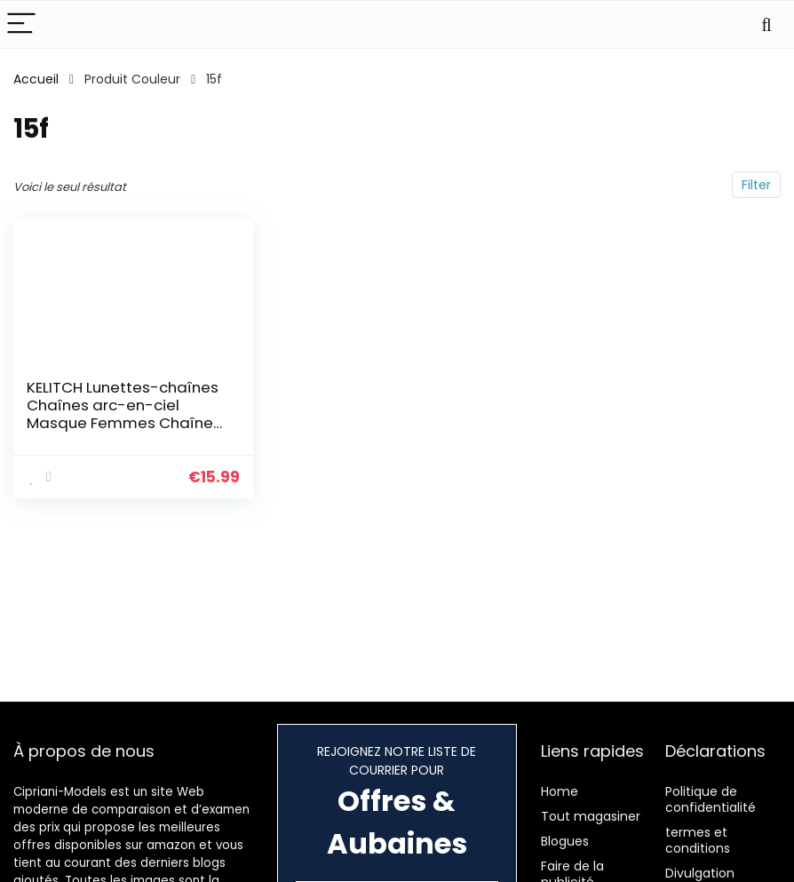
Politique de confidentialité (710, 799)
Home (559, 791)
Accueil (36, 79)
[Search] (766, 24)
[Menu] (21, 24)
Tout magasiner (590, 816)
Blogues (565, 841)
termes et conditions (697, 840)
